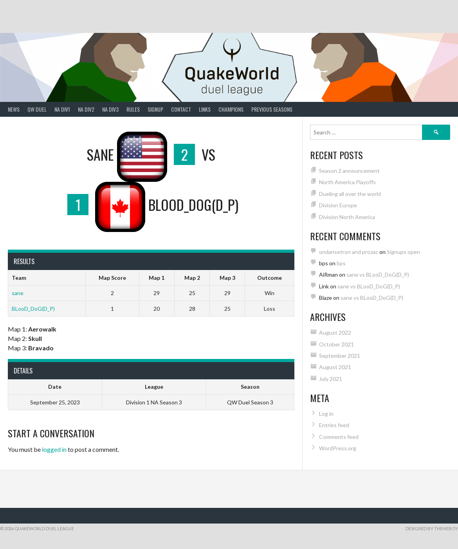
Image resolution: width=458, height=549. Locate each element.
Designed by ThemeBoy (432, 528)
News (14, 109)
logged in (54, 449)
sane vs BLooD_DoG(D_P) (377, 274)
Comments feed (339, 436)
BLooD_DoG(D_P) (33, 308)
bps (341, 263)
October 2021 (336, 344)
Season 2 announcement (349, 170)
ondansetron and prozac (348, 251)
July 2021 (330, 378)
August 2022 (335, 332)
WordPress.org (337, 448)
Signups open (403, 251)
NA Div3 (110, 109)
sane (17, 293)
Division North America (347, 217)
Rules (133, 109)
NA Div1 (62, 109)
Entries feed (334, 425)
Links (205, 109)
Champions (230, 109)
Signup (155, 109)
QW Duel (37, 109)
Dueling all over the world (350, 193)
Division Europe (338, 205)
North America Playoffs (347, 182)
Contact (181, 109)
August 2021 (335, 367)
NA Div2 (86, 109)
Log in (326, 413)
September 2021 (339, 355)
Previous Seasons (271, 109)
